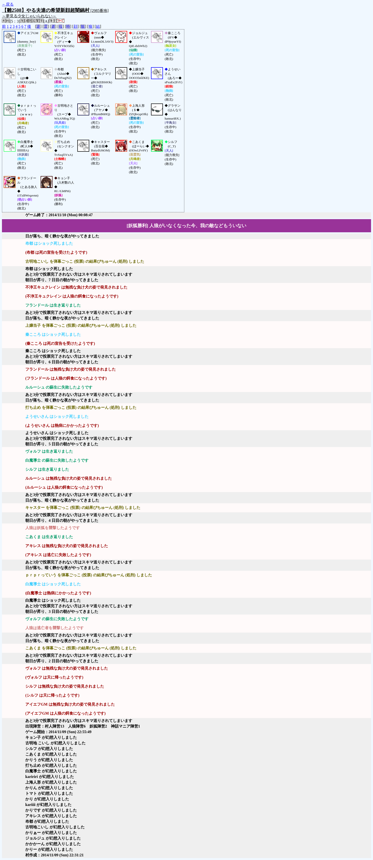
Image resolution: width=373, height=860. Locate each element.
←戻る (8, 4)
